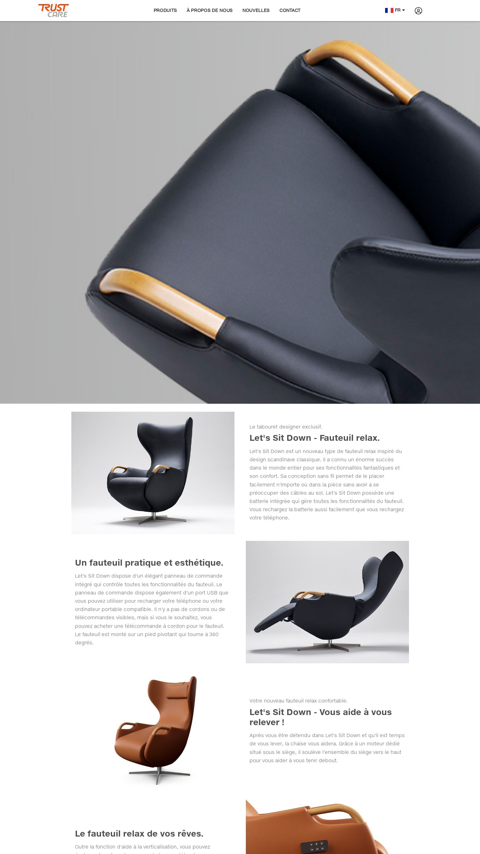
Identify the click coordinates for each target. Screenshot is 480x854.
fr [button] (395, 10)
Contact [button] (290, 10)
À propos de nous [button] (210, 10)
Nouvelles (256, 10)
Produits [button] (165, 10)
